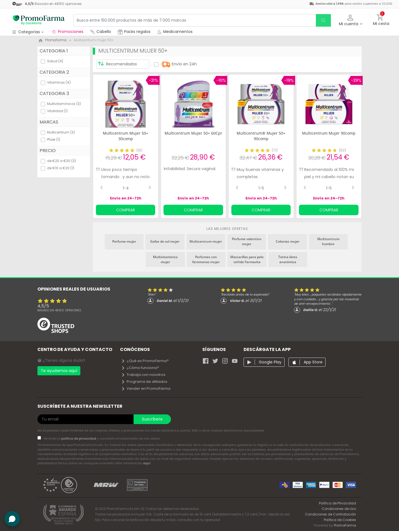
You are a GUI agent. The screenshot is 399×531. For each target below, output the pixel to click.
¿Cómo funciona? (140, 367)
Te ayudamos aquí (59, 370)
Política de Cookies (340, 519)
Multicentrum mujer (206, 241)
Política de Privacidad (337, 503)
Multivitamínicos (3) (64, 103)
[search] (323, 20)
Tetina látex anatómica (287, 259)
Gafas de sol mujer (165, 241)
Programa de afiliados (144, 381)
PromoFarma (345, 525)
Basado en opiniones (59, 310)
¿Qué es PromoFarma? (145, 360)
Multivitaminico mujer (165, 259)
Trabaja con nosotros (143, 374)
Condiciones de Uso (339, 508)
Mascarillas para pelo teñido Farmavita (247, 259)
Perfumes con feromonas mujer (206, 259)
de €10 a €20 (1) (60, 168)
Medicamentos (175, 31)
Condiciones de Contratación (330, 514)
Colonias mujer (288, 241)
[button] (350, 20)
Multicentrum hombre (328, 241)
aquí (146, 463)
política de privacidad (79, 438)
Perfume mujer (124, 241)
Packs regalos (134, 31)
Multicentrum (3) (61, 132)
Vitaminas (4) (59, 82)
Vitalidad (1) (57, 111)
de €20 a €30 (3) (61, 160)
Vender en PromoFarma (145, 388)
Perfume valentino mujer (246, 241)
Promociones (67, 31)
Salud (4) (55, 61)
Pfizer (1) (53, 139)
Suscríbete (152, 419)
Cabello (100, 31)
